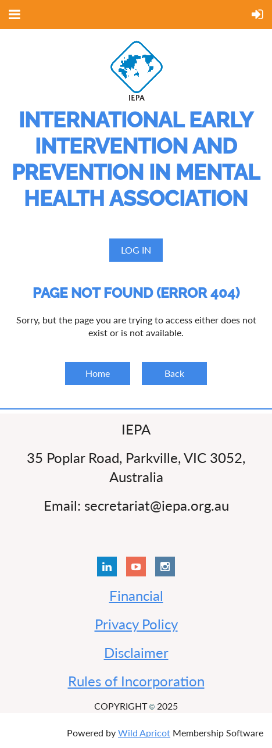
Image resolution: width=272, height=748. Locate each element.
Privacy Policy (136, 623)
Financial (136, 595)
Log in (136, 249)
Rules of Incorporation (136, 680)
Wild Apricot (144, 732)
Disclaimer (136, 652)
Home (97, 373)
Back (174, 373)
